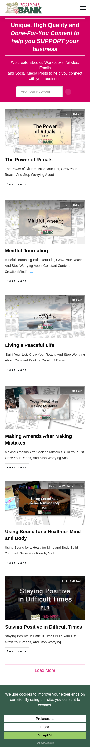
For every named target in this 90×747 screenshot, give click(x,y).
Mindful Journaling (26, 250)
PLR (64, 114)
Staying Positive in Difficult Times (43, 626)
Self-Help (76, 114)
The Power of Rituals (29, 159)
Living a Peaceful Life (29, 345)
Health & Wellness (62, 486)
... (56, 175)
